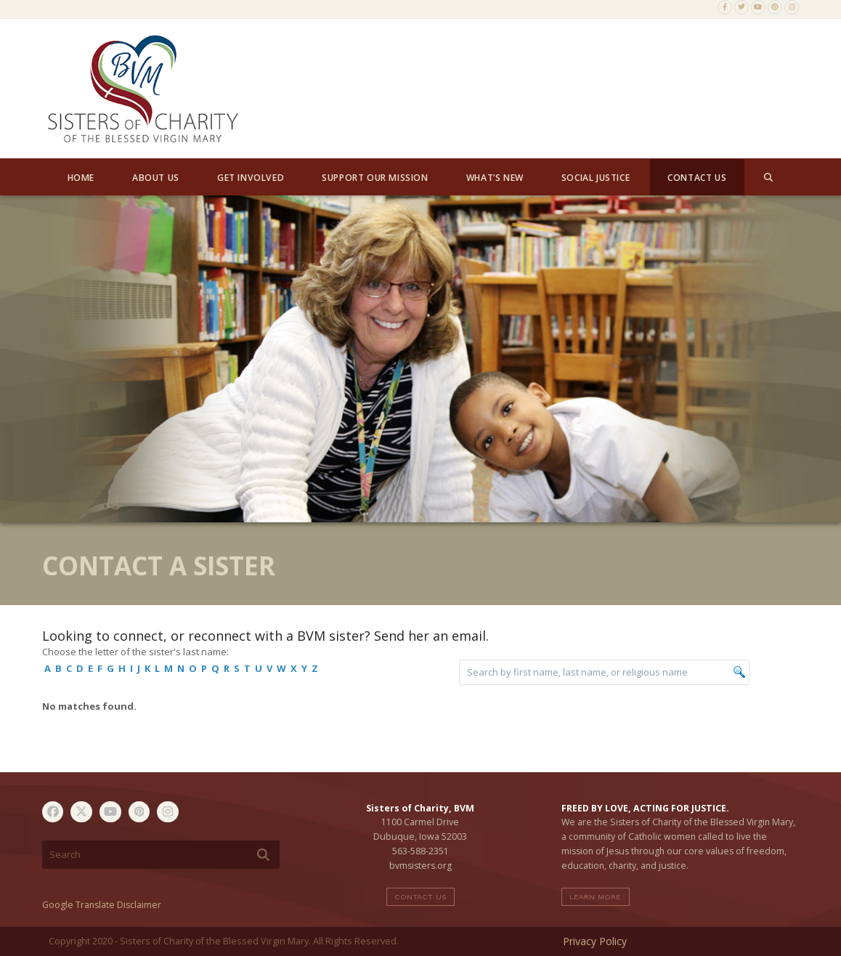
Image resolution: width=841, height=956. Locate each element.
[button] (769, 177)
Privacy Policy (595, 941)
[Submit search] (263, 855)
